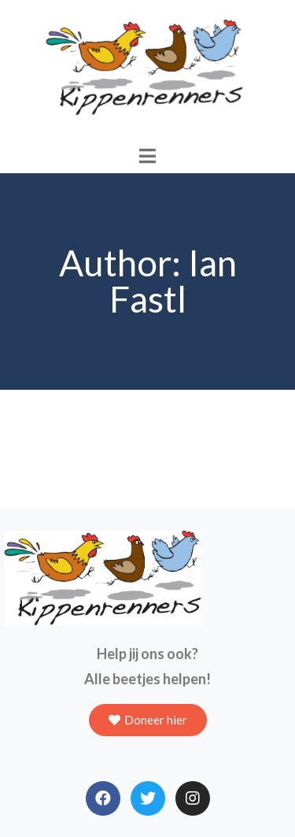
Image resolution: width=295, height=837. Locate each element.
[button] (148, 720)
